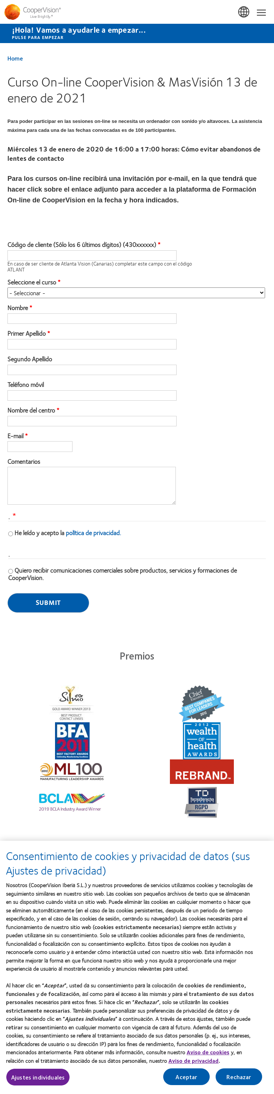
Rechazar (238, 1080)
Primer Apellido (26, 333)
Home (15, 58)
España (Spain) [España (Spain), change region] (244, 12)
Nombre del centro (31, 410)
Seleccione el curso (31, 282)
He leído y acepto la (67, 532)
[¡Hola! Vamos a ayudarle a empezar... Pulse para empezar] (137, 33)
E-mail (15, 436)
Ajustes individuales (38, 1080)
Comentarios (23, 461)
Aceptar (186, 1080)
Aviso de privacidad (193, 1064)
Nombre (17, 308)
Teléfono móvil (25, 384)
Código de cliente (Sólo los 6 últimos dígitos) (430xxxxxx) (81, 244)
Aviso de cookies (208, 1055)
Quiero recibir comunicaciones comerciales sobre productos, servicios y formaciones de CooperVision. (122, 573)
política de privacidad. (93, 532)
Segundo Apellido (29, 359)
